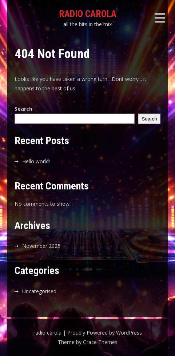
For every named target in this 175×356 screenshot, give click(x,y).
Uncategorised (39, 291)
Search (23, 108)
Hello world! (36, 161)
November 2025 (41, 245)
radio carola (87, 13)
